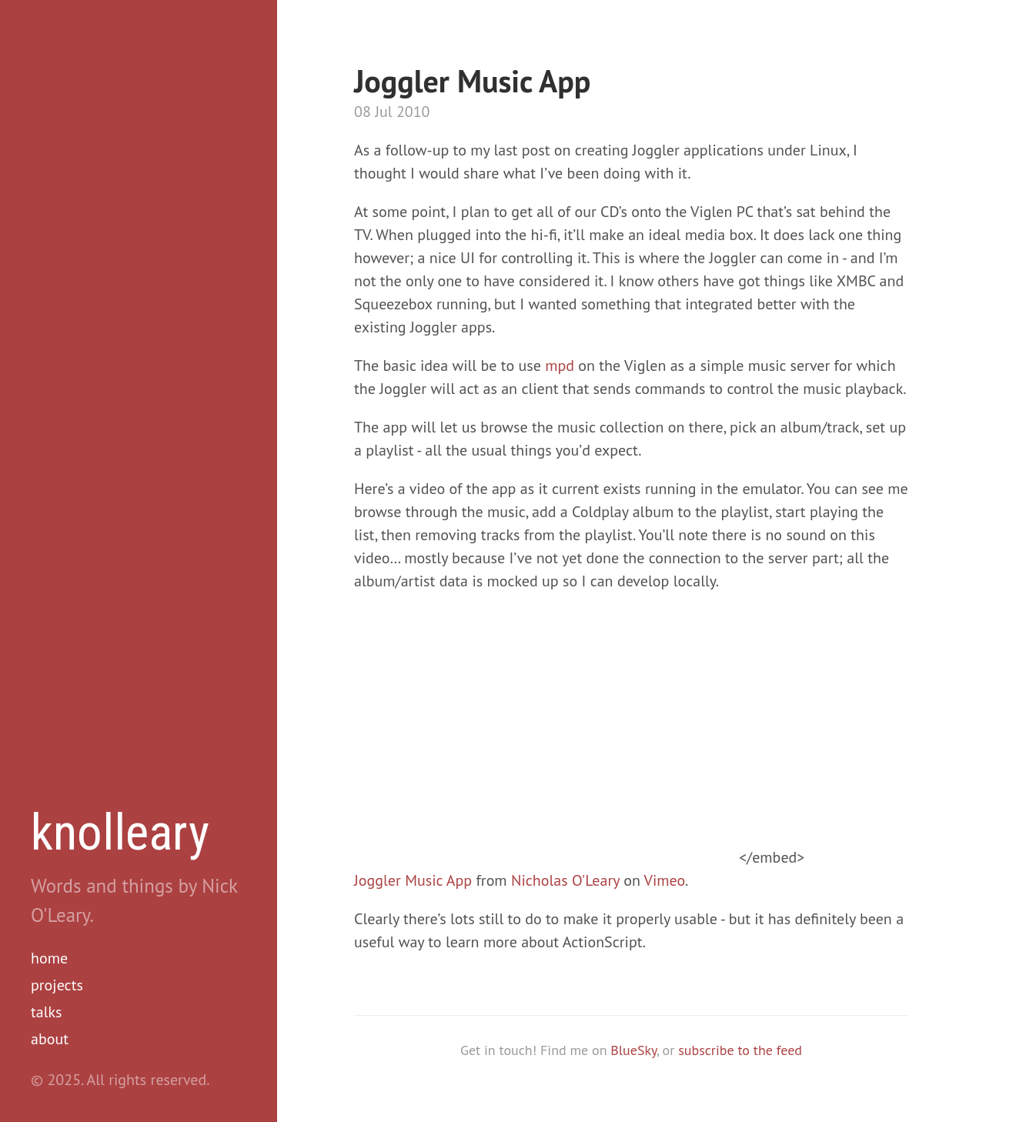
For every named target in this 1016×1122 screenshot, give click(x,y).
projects (57, 985)
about (50, 1039)
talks (46, 1012)
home (49, 958)
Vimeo (664, 880)
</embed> (579, 857)
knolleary (120, 832)
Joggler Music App (413, 880)
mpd (559, 366)
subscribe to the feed (740, 1050)
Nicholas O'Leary (565, 880)
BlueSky (633, 1050)
